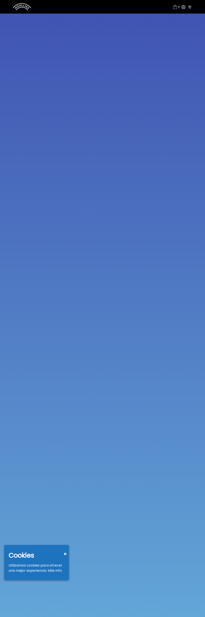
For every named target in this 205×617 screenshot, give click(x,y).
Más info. (55, 570)
